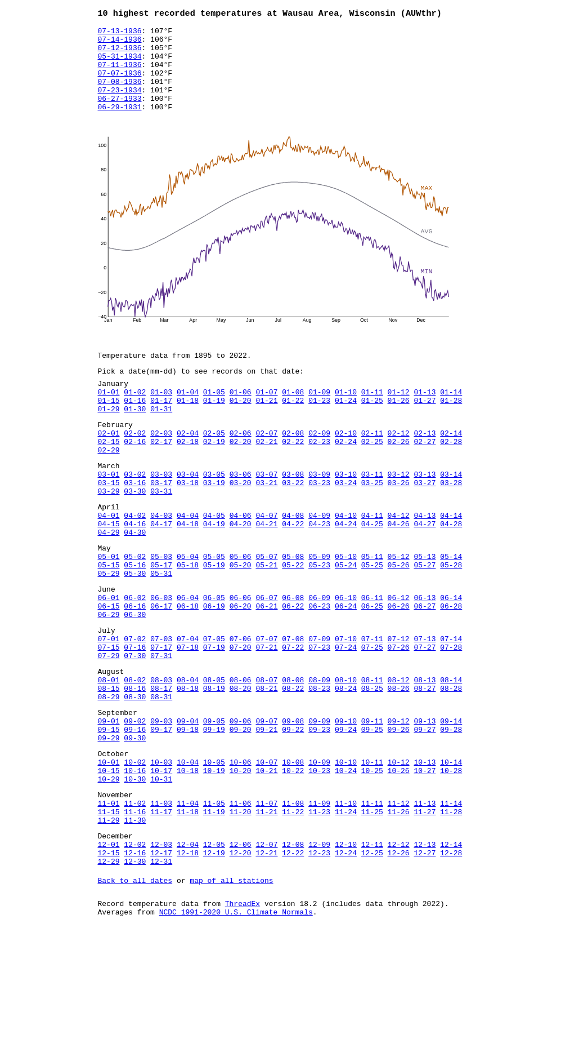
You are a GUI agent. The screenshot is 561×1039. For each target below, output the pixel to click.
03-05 (214, 512)
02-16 (135, 474)
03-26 (399, 522)
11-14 (451, 895)
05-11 (372, 608)
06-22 (293, 666)
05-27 (425, 618)
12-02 (135, 943)
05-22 (293, 618)
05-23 (319, 618)
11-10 (346, 895)
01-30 (135, 437)
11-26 (399, 905)
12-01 (109, 943)
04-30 (135, 580)
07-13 (425, 704)
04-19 (214, 570)
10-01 (109, 847)
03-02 (135, 512)
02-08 (293, 464)
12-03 (161, 943)
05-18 (188, 618)
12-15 (109, 953)
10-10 (346, 847)
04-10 (346, 560)
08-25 (372, 762)
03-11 (372, 512)
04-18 (188, 570)
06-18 (188, 666)
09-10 (346, 799)
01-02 (135, 416)
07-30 (135, 724)
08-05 (214, 752)
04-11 (372, 560)
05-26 (399, 618)
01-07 (266, 416)
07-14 (451, 704)
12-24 (346, 953)
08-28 (451, 762)
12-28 (451, 953)
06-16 (135, 666)
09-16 (135, 810)
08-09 (319, 752)
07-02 (135, 704)
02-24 (346, 474)
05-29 (109, 628)
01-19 (214, 426)
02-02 (135, 464)
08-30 (135, 772)
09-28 (451, 810)
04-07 (266, 560)
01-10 (346, 416)
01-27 (425, 426)
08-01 (109, 752)
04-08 (293, 560)
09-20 (241, 810)
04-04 (188, 560)
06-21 (266, 666)
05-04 (188, 608)
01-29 (109, 437)
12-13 (425, 943)
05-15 (109, 618)
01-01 (109, 416)
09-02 (135, 799)
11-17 (161, 905)
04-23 (319, 570)
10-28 (451, 857)
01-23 (319, 426)
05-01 (109, 608)
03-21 (266, 522)
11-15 (109, 905)
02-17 (161, 474)
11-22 (293, 905)
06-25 (372, 666)
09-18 (188, 810)
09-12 (399, 799)
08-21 (266, 762)
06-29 (109, 676)
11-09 (319, 895)
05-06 (241, 608)
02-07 (266, 464)
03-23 (319, 522)
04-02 (135, 560)
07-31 (161, 724)
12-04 (188, 943)
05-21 (266, 618)
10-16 (135, 857)
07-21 (266, 714)
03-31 (161, 532)
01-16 (135, 426)
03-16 (135, 522)
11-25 (372, 905)
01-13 (425, 416)
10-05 (214, 847)
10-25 (372, 857)
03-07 (266, 512)
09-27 (425, 810)
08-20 (241, 762)
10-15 (109, 857)
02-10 (346, 464)
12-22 (293, 953)
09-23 (319, 810)
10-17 (161, 857)
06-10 (346, 656)
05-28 (451, 618)
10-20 (241, 857)
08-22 (293, 762)
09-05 (214, 799)
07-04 (188, 704)
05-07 (266, 608)
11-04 (188, 895)
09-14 (451, 799)
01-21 (266, 426)
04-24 (346, 570)
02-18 (188, 474)
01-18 (188, 426)
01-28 (451, 426)
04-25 (372, 570)
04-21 (266, 570)
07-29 (109, 724)
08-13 (425, 752)
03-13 (425, 512)
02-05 (214, 464)
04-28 (451, 570)
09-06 (241, 799)
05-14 (451, 608)
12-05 (214, 943)
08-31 (161, 772)
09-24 (346, 810)
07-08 (293, 704)
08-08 (293, 752)
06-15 (109, 666)
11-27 (425, 905)
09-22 (293, 810)
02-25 (372, 474)
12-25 (372, 953)
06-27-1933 (120, 114)
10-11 (372, 847)
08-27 (425, 762)
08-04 (188, 752)
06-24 (346, 666)
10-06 (241, 847)
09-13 (425, 799)
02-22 (293, 474)
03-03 (161, 512)
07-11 (372, 704)
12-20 (241, 953)
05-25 (372, 618)
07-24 (346, 714)
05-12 (399, 608)
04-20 (241, 570)
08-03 (161, 752)
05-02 (135, 608)
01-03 (161, 416)
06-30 (135, 676)
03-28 (451, 522)
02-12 (399, 464)
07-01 (109, 704)
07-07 (266, 704)
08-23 (319, 762)
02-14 (451, 464)
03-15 (109, 522)
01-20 (241, 426)
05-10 (346, 608)
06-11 (372, 656)
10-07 (266, 847)
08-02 (135, 752)
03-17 (161, 522)
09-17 (161, 810)
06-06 (241, 656)
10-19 (214, 857)
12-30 (135, 963)
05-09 (319, 608)
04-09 (319, 560)
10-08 (293, 847)
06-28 (451, 666)
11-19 (214, 905)
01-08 (293, 416)
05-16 (135, 618)
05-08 (293, 608)
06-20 (241, 666)
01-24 (346, 426)
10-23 (319, 857)
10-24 (346, 857)
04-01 (109, 560)
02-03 (161, 464)
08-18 (188, 762)
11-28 (451, 905)
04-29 (109, 580)
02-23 (319, 474)
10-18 (188, 857)
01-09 (319, 416)
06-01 (109, 656)
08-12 (399, 752)
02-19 (214, 474)
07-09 (319, 704)
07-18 (188, 714)
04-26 (399, 570)
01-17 (161, 426)
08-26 (399, 762)
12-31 (161, 963)
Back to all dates (135, 984)
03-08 (293, 512)
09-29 (109, 820)
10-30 (135, 868)
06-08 (293, 656)
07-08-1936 (120, 94)
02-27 (425, 474)
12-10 (346, 943)
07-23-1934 (120, 104)
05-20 (241, 618)
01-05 (214, 416)
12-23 (319, 953)
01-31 (161, 437)
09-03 (161, 799)
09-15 (109, 810)
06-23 (319, 666)
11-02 (135, 895)
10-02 (135, 847)
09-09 (319, 799)
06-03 (161, 656)
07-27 (425, 714)
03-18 (188, 522)
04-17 (161, 570)
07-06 (241, 704)
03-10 (346, 512)
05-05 (214, 608)
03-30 (135, 532)
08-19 (214, 762)
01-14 (451, 416)
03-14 (451, 512)
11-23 (319, 905)
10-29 (109, 868)
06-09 (319, 656)
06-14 (451, 656)
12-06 (241, 943)
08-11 (372, 752)
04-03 (161, 560)
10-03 (161, 847)
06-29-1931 (120, 124)
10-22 (293, 857)
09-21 (266, 810)
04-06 (241, 560)
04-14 (451, 560)
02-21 (266, 474)
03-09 (319, 512)
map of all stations (231, 984)
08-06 (241, 752)
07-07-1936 (120, 84)
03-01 (109, 512)
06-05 (214, 656)
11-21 (266, 905)
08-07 (266, 752)
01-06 (241, 416)
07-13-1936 (120, 33)
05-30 (135, 628)
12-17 (161, 953)
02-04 (188, 464)
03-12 (399, 512)
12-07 (266, 943)
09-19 (214, 810)
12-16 (135, 953)
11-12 (399, 895)
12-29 (109, 963)
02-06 (241, 464)
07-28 (451, 714)
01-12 (399, 416)
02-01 (109, 464)
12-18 (188, 953)
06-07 (266, 656)
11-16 (135, 905)
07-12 (399, 704)
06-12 (399, 656)
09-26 (399, 810)
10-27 (425, 857)
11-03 (161, 895)
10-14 (451, 847)
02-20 (241, 474)
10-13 (425, 847)
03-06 (241, 512)
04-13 (425, 560)
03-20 (241, 522)
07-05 (214, 704)
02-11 (372, 464)
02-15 (109, 474)
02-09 (319, 464)
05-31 (161, 628)
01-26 (399, 426)
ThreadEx (242, 1009)
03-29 (109, 532)
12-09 (319, 943)
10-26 (399, 857)
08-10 (346, 752)
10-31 (161, 868)
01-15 (109, 426)
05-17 (161, 618)
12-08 (293, 943)
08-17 (161, 762)
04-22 (293, 570)
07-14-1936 (120, 43)
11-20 (241, 905)
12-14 (451, 943)
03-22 (293, 522)
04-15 (109, 570)
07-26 (399, 714)
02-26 (399, 474)
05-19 (214, 618)
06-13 (425, 656)
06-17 (161, 666)
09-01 (109, 799)
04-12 (399, 560)
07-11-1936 (120, 74)
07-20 (241, 714)
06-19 (214, 666)
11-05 (214, 895)
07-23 (319, 714)
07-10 (346, 704)
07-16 (135, 714)
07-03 (161, 704)
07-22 (293, 714)
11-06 (241, 895)
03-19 (214, 522)
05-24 (346, 618)
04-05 (214, 560)
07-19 (214, 714)
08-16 (135, 762)
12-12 (399, 943)
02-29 (109, 484)
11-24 (346, 905)
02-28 (451, 474)
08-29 (109, 772)
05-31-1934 (120, 64)
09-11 (372, 799)
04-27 (425, 570)
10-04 (188, 847)
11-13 (425, 895)
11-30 (135, 916)
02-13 (425, 464)
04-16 (135, 570)
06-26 (399, 666)
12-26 (399, 953)
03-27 (425, 522)
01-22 (293, 426)
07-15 (109, 714)
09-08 (293, 799)
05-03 (161, 608)
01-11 (372, 416)
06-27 (425, 666)
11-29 (109, 916)
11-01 (109, 895)
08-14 (451, 752)
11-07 (266, 895)
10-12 (399, 847)
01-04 (188, 416)
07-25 (372, 714)
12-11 (372, 943)
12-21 (266, 953)
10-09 (319, 847)
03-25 (372, 522)
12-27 (425, 953)
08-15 (109, 762)
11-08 (293, 895)
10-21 (266, 857)
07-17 (161, 714)
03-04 (188, 512)
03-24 (346, 522)
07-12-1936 (120, 53)
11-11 (372, 895)
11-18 (188, 905)
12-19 (214, 953)
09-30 (135, 820)
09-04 (188, 799)
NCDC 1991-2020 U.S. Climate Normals (236, 1019)
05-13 (425, 608)
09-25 (372, 810)
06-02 (135, 656)
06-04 (188, 656)
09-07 (266, 799)
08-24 (346, 762)
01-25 (372, 426)
